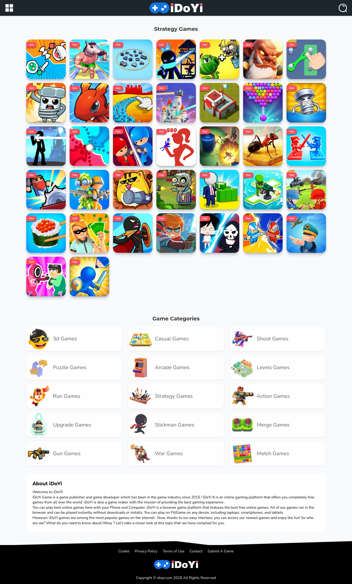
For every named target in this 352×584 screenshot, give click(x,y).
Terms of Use (174, 551)
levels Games (260, 367)
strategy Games (160, 396)
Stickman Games (161, 425)
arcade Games (158, 367)
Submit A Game (221, 551)
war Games (155, 453)
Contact (196, 551)
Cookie (123, 551)
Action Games (260, 396)
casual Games (158, 338)
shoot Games (259, 338)
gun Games (53, 453)
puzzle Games (56, 367)
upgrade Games (58, 425)
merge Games (260, 425)
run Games (53, 396)
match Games (259, 453)
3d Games (51, 338)
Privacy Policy (146, 551)
